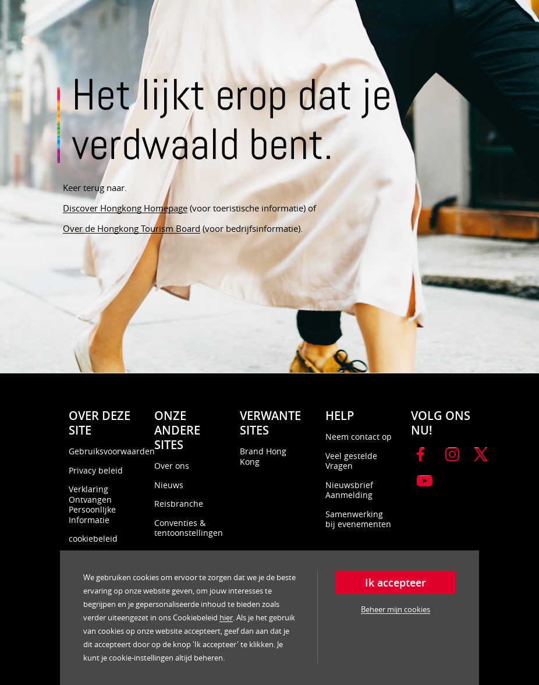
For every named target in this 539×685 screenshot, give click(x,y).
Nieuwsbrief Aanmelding (349, 490)
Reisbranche (178, 503)
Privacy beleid (96, 470)
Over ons (171, 465)
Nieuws (168, 484)
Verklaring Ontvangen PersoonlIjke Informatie (92, 504)
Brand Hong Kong (263, 456)
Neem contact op (358, 436)
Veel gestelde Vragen (351, 461)
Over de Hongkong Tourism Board (131, 228)
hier (226, 617)
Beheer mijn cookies (395, 609)
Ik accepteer (395, 582)
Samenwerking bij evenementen (358, 519)
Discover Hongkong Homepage (125, 208)
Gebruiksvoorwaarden (112, 451)
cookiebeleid (93, 538)
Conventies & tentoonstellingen (188, 528)
